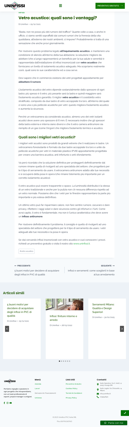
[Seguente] (122, 329)
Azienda (38, 384)
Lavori (37, 388)
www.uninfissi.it (81, 243)
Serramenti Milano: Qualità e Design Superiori (103, 308)
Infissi (22, 13)
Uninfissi (24, 24)
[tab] (59, 361)
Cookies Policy (71, 388)
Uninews (38, 398)
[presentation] (64, 304)
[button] (60, 5)
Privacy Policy (71, 398)
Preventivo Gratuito (73, 384)
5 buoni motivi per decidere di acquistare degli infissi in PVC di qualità (38, 270)
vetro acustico (26, 251)
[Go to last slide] (7, 329)
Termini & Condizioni (74, 393)
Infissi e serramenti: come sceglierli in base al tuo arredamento (91, 270)
